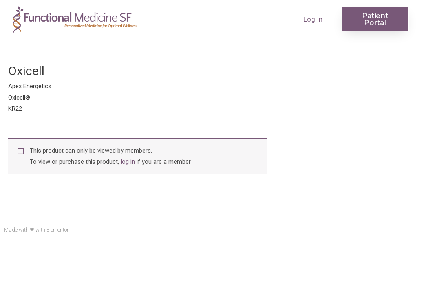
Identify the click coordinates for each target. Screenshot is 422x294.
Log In (313, 19)
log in (128, 161)
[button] (375, 19)
